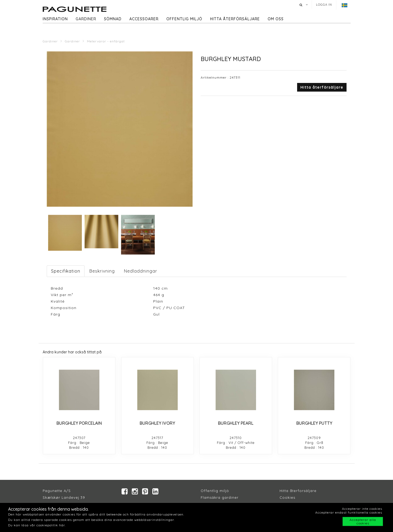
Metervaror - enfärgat (106, 41)
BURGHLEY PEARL (235, 423)
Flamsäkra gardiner (220, 498)
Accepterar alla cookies (363, 521)
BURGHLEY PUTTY (314, 423)
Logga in (324, 4)
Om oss (276, 18)
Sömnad (113, 18)
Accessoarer (144, 18)
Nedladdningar (140, 271)
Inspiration (55, 18)
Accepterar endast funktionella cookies (348, 512)
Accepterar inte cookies (362, 508)
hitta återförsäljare (235, 18)
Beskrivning (102, 271)
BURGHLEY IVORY (157, 423)
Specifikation (65, 271)
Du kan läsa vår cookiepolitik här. (37, 525)
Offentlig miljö (184, 18)
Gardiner (86, 18)
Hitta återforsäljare (298, 491)
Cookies (287, 498)
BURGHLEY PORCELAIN (79, 423)
